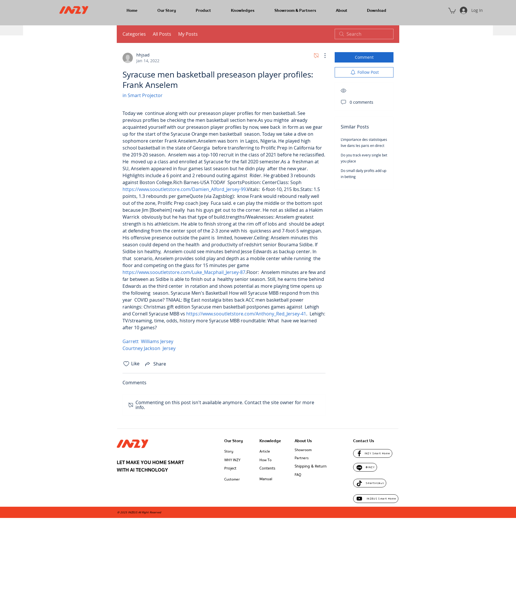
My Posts (188, 34)
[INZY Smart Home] (372, 453)
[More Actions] (322, 55)
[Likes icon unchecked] (126, 363)
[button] (452, 10)
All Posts (162, 34)
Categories (134, 34)
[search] (364, 34)
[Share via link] (155, 363)
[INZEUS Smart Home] (375, 498)
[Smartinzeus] (369, 483)
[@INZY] (365, 467)
